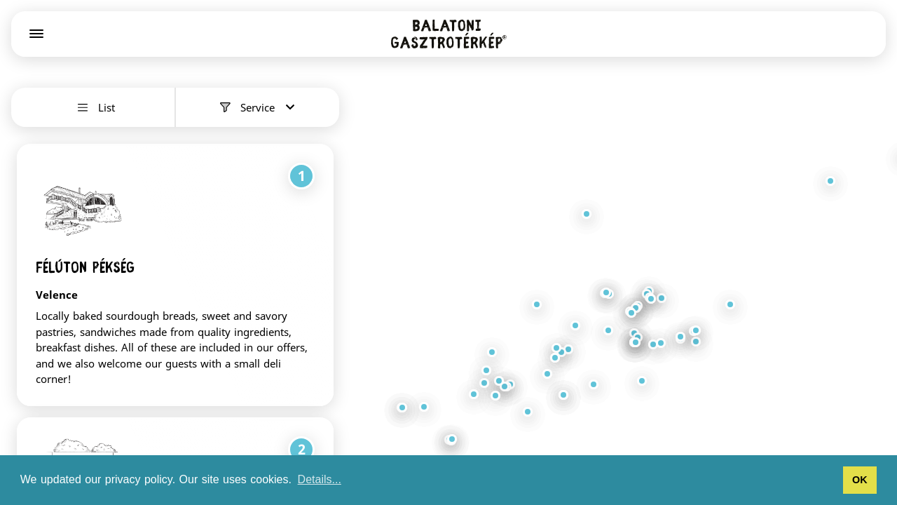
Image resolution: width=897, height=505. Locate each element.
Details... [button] (319, 479)
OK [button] (860, 479)
